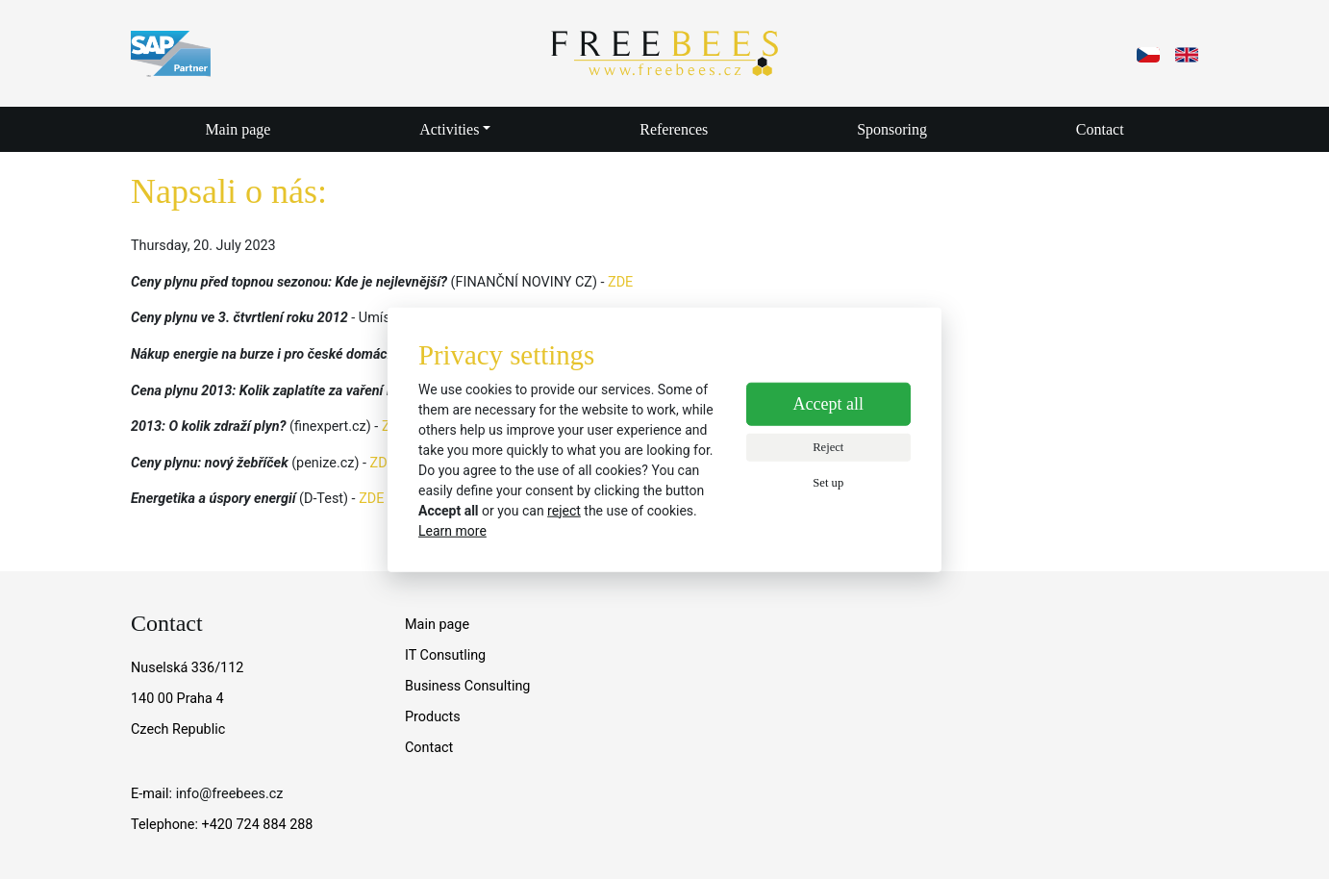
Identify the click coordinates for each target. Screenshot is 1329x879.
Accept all (828, 404)
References (673, 129)
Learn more (452, 530)
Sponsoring (892, 129)
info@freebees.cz (230, 794)
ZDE (620, 282)
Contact (1100, 129)
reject (564, 509)
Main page (237, 129)
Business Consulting (467, 686)
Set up (828, 482)
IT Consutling (445, 655)
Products (433, 717)
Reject (828, 447)
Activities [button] (449, 129)
